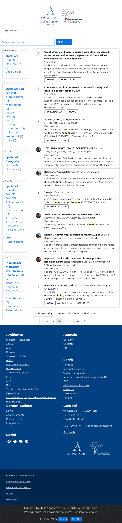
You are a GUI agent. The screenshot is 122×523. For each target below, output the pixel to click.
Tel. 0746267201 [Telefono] (72, 415)
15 (54, 321)
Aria (8, 348)
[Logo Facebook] (9, 441)
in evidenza (54, 111)
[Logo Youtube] (21, 441)
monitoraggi (69, 79)
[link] (2, 36)
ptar (10, 124)
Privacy (9, 493)
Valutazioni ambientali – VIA (22, 389)
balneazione (15, 128)
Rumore (11, 352)
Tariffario (68, 364)
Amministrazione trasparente (20, 475)
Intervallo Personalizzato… (15, 310)
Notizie (12, 165)
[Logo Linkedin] (27, 441)
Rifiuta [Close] (63, 518)
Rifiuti (9, 360)
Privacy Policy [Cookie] (48, 518)
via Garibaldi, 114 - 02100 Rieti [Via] (80, 410)
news (50, 79)
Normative (14, 169)
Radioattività (13, 368)
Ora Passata (15, 270)
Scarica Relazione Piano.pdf (83, 172)
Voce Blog (14, 71)
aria (50, 303)
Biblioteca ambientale (76, 385)
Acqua (11, 218)
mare (11, 140)
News (9, 410)
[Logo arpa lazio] (50, 16)
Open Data (12, 393)
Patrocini (68, 389)
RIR (8, 385)
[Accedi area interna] (69, 432)
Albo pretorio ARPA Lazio (18, 481)
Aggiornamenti (15, 415)
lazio (10, 116)
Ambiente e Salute (17, 372)
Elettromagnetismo (17, 364)
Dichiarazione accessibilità (18, 487)
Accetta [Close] (77, 518)
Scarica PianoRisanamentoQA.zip (93, 285)
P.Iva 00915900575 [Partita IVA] (73, 419)
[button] (11, 30)
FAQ (65, 381)
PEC (65, 425)
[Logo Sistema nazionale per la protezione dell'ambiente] (72, 16)
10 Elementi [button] (45, 314)
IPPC (9, 376)
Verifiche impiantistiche (77, 373)
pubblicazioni (56, 140)
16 (60, 321)
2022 (10, 112)
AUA (8, 380)
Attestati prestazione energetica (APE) (85, 377)
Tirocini (67, 397)
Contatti (68, 343)
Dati (11, 194)
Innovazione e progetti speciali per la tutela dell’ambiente (31, 399)
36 (78, 321)
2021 (10, 120)
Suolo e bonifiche (16, 356)
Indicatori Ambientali (18, 339)
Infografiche (13, 423)
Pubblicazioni (14, 419)
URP (65, 348)
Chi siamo (69, 339)
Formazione (70, 393)
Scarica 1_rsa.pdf (64, 192)
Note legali (11, 500)
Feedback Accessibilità (99, 425)
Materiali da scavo (73, 369)
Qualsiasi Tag (15, 88)
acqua (12, 92)
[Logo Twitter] (15, 441)
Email (73, 425)
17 (67, 321)
